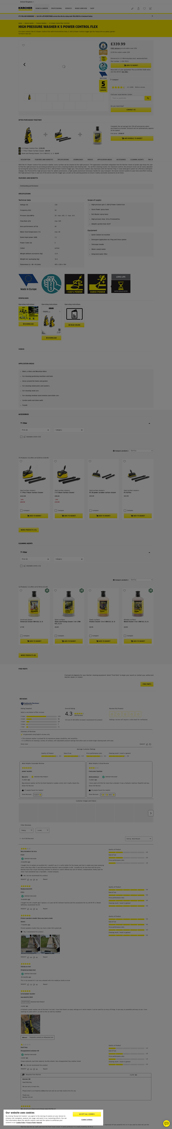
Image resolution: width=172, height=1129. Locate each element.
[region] (53, 1117)
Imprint (39, 1122)
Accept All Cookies (86, 1114)
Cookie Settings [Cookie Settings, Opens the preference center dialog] (86, 1119)
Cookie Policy (21, 1122)
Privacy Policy (31, 1122)
